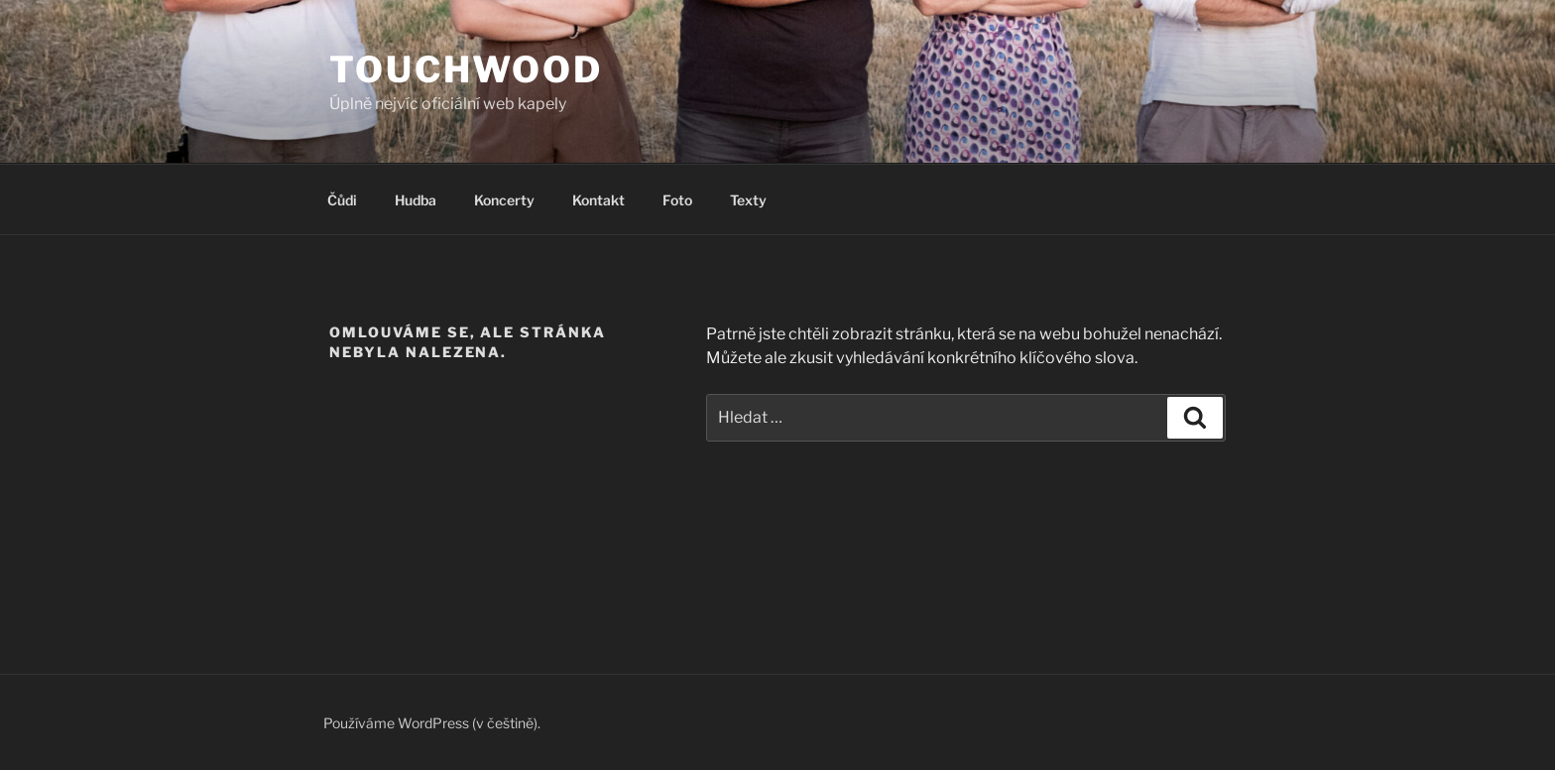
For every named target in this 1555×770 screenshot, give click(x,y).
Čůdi (342, 200)
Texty (748, 200)
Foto (677, 200)
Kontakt (598, 200)
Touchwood (466, 69)
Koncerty (504, 200)
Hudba (415, 200)
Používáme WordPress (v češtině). (431, 722)
